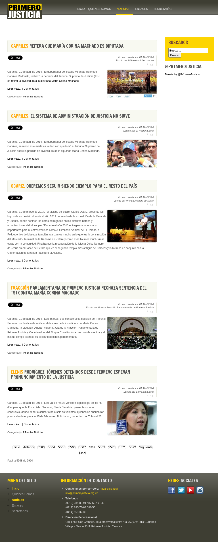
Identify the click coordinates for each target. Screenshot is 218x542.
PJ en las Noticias (33, 96)
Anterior (28, 447)
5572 (132, 447)
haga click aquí (109, 488)
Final (82, 453)
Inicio (16, 447)
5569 (101, 447)
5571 (122, 447)
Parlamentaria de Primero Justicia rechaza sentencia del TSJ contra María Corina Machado (79, 290)
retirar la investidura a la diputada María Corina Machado (45, 80)
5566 (71, 447)
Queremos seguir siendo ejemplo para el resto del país (74, 186)
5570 (111, 447)
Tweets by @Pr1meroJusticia (182, 74)
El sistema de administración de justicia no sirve (70, 116)
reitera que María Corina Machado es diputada (67, 46)
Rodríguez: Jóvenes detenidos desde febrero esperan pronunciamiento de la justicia (70, 374)
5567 (82, 447)
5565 (61, 447)
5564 (51, 447)
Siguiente (146, 447)
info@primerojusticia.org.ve (81, 493)
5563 (41, 447)
